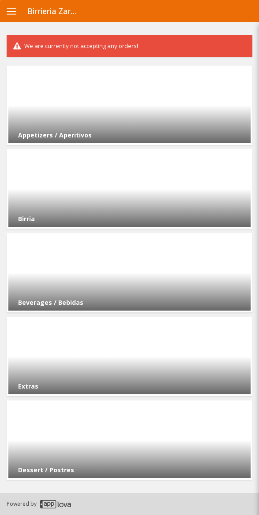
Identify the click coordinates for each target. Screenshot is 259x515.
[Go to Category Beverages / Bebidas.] (129, 272)
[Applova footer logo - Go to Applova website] (55, 504)
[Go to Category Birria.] (129, 189)
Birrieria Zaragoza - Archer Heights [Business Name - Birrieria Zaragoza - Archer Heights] (55, 11)
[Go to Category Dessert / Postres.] (129, 440)
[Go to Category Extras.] (129, 356)
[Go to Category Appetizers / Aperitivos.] (129, 105)
